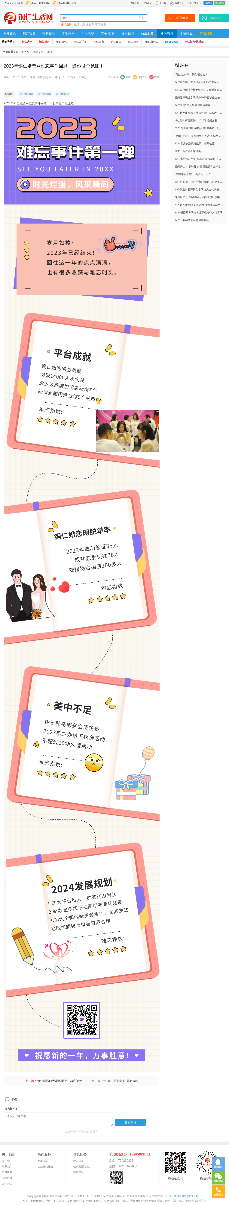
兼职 (97, 24)
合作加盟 (7, 1183)
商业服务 (147, 33)
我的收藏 (147, 3)
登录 (196, 3)
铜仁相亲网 (44, 93)
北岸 (82, 24)
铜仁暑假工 (151, 41)
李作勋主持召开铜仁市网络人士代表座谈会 (199, 189)
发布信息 (78, 1160)
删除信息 (78, 1172)
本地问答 (206, 33)
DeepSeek (171, 41)
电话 (76, 24)
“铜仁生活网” (56, 1196)
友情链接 (7, 1177)
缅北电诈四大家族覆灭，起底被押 (59, 1081)
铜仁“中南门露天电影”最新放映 (118, 1081)
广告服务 (7, 1172)
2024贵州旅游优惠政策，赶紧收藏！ (196, 143)
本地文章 (38, 51)
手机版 (161, 3)
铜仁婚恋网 (26, 93)
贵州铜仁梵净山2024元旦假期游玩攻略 (197, 197)
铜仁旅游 (133, 41)
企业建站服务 (45, 1166)
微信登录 (219, 3)
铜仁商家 (98, 41)
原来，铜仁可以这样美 (188, 151)
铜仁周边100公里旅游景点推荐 (192, 105)
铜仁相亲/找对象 (194, 41)
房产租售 (29, 33)
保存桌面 (134, 3)
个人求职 (87, 33)
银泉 (103, 24)
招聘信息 (48, 33)
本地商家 (68, 33)
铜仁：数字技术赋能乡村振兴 (192, 220)
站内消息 (166, 33)
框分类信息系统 (182, 1196)
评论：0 (59, 77)
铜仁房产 (27, 41)
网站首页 (9, 33)
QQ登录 (208, 3)
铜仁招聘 (44, 41)
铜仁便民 (116, 41)
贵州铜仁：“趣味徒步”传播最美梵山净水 (198, 166)
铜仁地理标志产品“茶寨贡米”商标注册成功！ (200, 158)
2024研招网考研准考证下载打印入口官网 (198, 212)
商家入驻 (43, 1160)
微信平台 (179, 3)
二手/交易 (108, 33)
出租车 (90, 24)
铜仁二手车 (80, 41)
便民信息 (127, 33)
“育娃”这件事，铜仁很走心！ (191, 74)
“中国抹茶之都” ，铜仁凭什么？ (193, 174)
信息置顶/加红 (81, 1166)
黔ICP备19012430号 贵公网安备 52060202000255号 (118, 1196)
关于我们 (7, 1160)
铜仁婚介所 (62, 93)
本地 (49, 51)
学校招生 (186, 33)
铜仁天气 (61, 41)
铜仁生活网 (22, 51)
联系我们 (7, 1166)
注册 (190, 3)
